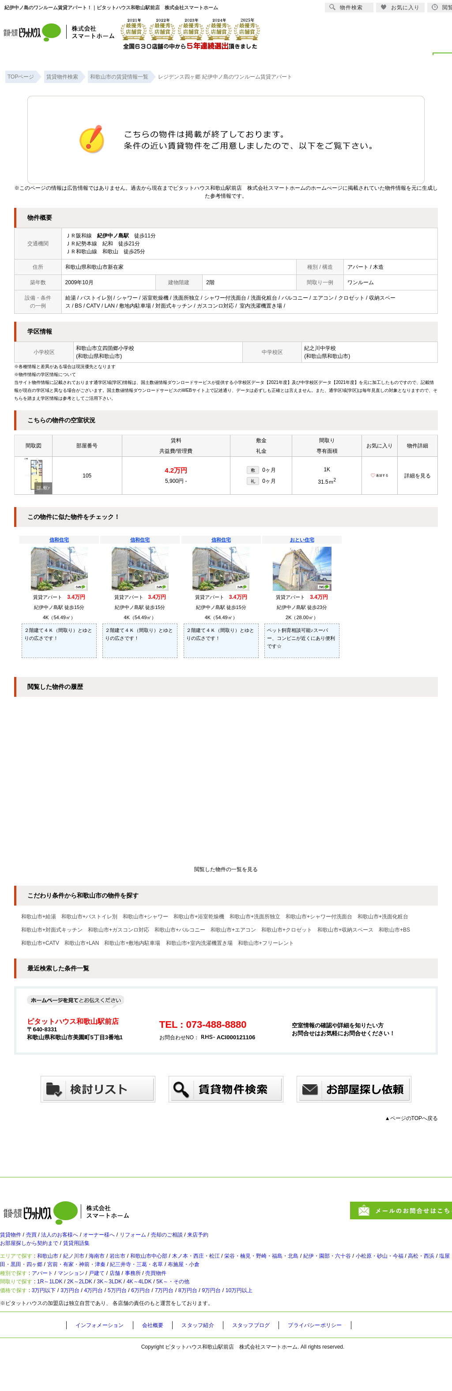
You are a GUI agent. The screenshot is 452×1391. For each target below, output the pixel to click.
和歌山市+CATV (40, 943)
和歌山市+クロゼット (286, 930)
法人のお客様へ (72, 1239)
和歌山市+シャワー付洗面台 (319, 917)
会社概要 (161, 1360)
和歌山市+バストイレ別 (89, 917)
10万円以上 (296, 1324)
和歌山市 (56, 1268)
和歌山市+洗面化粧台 (383, 917)
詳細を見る (417, 476)
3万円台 (85, 1324)
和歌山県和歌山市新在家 (94, 267)
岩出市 (142, 1268)
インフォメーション (103, 1360)
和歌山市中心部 (180, 1268)
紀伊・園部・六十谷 (393, 1268)
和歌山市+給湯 (38, 917)
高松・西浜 (20, 1280)
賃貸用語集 (90, 1251)
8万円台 (232, 1324)
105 (87, 476)
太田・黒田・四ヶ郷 (115, 1280)
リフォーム (161, 1239)
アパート (50, 1295)
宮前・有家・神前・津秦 (184, 1280)
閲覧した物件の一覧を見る (226, 869)
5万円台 (143, 1324)
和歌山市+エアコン (233, 930)
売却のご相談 (202, 1239)
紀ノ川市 (88, 1268)
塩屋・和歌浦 (61, 1280)
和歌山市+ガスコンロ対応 (118, 930)
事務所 (162, 1295)
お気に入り (400, 7)
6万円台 (173, 1324)
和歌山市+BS (394, 930)
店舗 (139, 1295)
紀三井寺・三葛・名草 (255, 1280)
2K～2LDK (98, 1309)
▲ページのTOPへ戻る (411, 1118)
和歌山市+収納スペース (345, 930)
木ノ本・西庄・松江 (237, 1268)
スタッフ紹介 (210, 1360)
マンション (85, 1295)
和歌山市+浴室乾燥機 (198, 917)
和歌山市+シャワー (145, 917)
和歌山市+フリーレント (266, 943)
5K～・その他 (217, 1309)
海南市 (117, 1268)
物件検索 (346, 7)
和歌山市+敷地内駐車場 (132, 943)
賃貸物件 (12, 1239)
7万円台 (203, 1324)
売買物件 (190, 1295)
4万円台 (114, 1324)
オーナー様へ (120, 1239)
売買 (38, 1239)
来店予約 (240, 1239)
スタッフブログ (268, 1360)
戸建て (117, 1295)
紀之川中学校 (320, 348)
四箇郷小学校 (118, 348)
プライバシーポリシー (339, 1360)
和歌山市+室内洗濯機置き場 (199, 943)
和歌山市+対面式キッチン (52, 930)
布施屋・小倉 (312, 1280)
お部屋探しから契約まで (34, 1251)
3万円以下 (52, 1324)
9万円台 (261, 1324)
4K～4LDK (175, 1309)
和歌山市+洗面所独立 (255, 917)
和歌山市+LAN (81, 943)
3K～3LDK (136, 1309)
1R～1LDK (59, 1309)
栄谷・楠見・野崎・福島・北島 (315, 1268)
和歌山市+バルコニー (179, 930)
